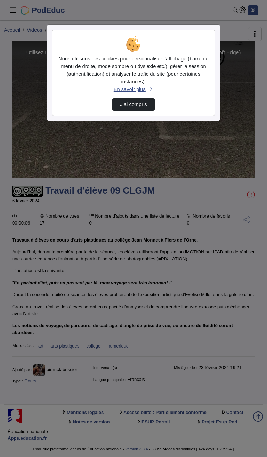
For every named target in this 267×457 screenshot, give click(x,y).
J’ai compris (133, 104)
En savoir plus (133, 89)
